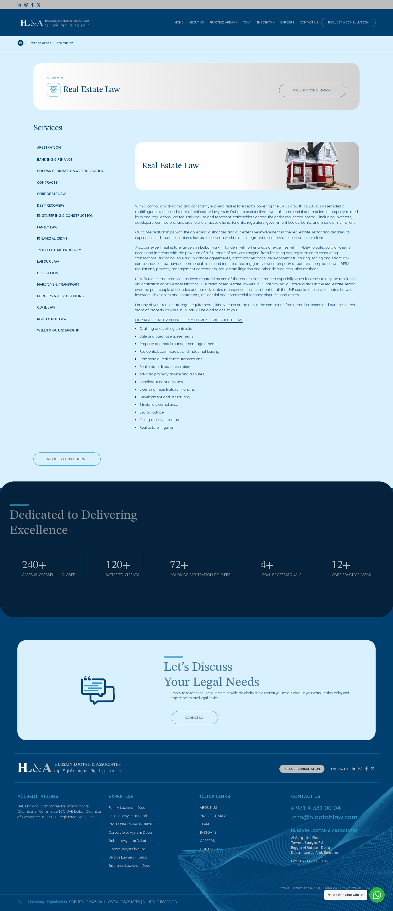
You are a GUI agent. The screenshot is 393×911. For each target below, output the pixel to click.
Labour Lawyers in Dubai (128, 816)
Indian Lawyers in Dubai (127, 841)
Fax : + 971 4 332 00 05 (309, 861)
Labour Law (51, 261)
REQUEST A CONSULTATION (348, 22)
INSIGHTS (266, 22)
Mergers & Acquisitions (63, 295)
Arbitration (49, 147)
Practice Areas (40, 43)
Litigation (51, 272)
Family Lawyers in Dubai (127, 807)
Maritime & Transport (61, 284)
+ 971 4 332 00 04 (316, 808)
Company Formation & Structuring (74, 170)
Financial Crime (55, 238)
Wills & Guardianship (61, 330)
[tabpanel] (247, 286)
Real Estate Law (55, 318)
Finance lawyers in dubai (127, 849)
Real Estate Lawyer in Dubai (130, 824)
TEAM (247, 22)
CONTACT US (309, 22)
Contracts (50, 182)
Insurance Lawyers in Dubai (130, 865)
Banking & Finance (58, 159)
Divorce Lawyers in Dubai (128, 857)
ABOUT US (196, 22)
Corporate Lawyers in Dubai (130, 832)
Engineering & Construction (65, 216)
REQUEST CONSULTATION (302, 769)
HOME (179, 22)
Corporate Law (54, 193)
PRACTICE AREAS (223, 22)
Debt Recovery (54, 205)
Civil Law (49, 307)
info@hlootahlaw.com (324, 817)
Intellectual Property (62, 249)
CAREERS (287, 22)
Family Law (50, 227)
